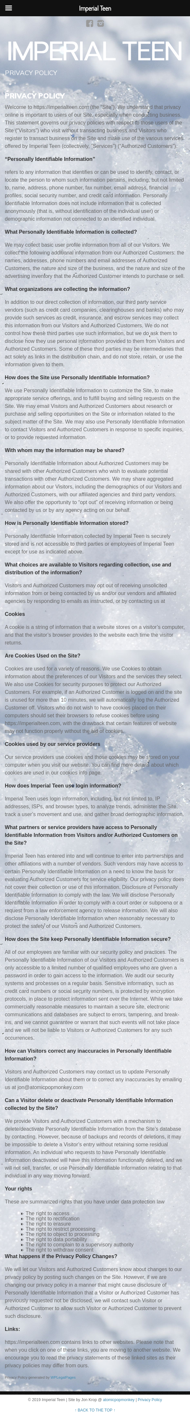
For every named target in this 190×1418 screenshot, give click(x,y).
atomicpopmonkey (118, 1400)
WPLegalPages (63, 1377)
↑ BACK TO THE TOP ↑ (95, 1410)
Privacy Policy (150, 1400)
